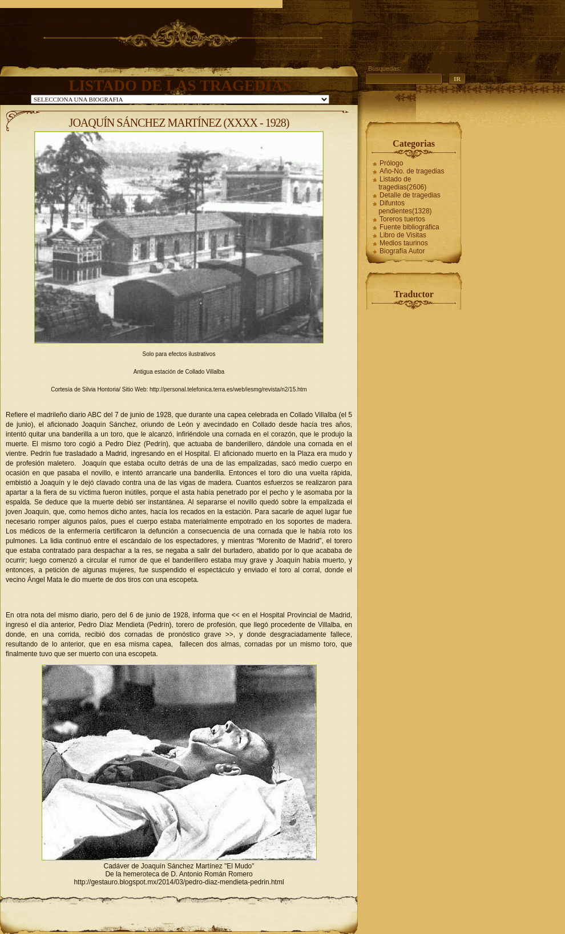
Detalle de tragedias (410, 195)
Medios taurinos (404, 243)
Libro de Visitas (403, 235)
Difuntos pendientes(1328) (404, 207)
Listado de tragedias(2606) (402, 183)
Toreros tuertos (402, 219)
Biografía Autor (402, 251)
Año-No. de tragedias (412, 171)
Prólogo (391, 163)
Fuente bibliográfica (409, 227)
